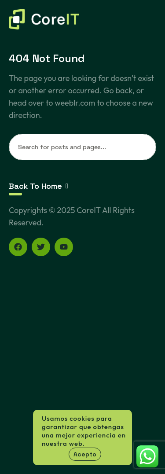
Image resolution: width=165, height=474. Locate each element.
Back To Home (38, 186)
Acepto (84, 454)
